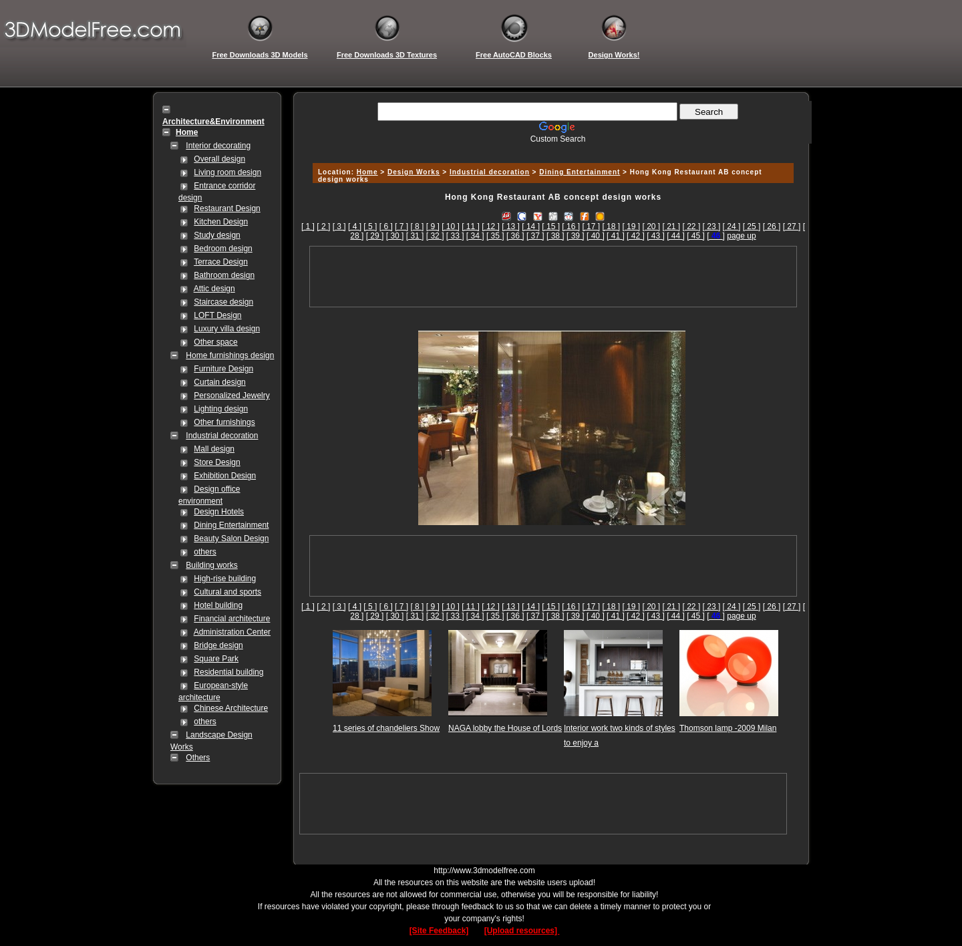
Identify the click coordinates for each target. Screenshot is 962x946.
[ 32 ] (435, 236)
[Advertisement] (551, 149)
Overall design (219, 159)
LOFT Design (217, 315)
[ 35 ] (495, 236)
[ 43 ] (656, 236)
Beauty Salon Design (231, 538)
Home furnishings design (230, 355)
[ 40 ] (596, 236)
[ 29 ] (375, 236)
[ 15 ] (551, 226)
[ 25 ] (752, 226)
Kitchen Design (221, 221)
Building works (211, 565)
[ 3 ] (339, 226)
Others (198, 757)
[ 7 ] (401, 226)
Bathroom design (224, 275)
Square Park (216, 658)
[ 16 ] (571, 226)
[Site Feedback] (439, 930)
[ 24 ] (732, 226)
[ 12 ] (491, 226)
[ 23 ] (712, 226)
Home (367, 172)
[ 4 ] (354, 226)
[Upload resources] (522, 930)
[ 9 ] (433, 226)
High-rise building (225, 578)
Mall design (214, 449)
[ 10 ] (451, 226)
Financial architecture (232, 618)
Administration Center (232, 632)
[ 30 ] (395, 236)
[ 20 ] (651, 226)
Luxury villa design (227, 328)
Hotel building (218, 605)
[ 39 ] (576, 236)
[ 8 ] (417, 226)
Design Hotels (219, 511)
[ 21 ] (672, 226)
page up (741, 236)
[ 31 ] (415, 236)
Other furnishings (224, 422)
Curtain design (219, 382)
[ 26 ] (772, 226)
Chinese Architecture (231, 708)
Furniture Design (223, 368)
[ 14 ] (531, 226)
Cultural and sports (227, 592)
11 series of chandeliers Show (386, 728)
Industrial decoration (222, 435)
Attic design (214, 288)
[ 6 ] (386, 226)
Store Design (217, 462)
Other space (215, 342)
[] (716, 236)
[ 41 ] (616, 236)
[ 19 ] (631, 226)
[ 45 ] (696, 236)
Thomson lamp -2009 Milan (727, 728)
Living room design (227, 172)
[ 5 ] (370, 226)
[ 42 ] (636, 236)
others (205, 552)
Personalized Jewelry (231, 395)
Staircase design (223, 302)
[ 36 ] (515, 236)
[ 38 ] (555, 236)
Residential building (228, 672)
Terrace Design (221, 262)
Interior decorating (218, 145)
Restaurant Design (227, 208)
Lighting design (221, 409)
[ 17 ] (591, 226)
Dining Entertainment (231, 525)
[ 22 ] (692, 226)
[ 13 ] (511, 226)
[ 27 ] (792, 226)
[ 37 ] (535, 236)
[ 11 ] (471, 226)
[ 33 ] (455, 236)
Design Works (413, 172)
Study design (217, 235)
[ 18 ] (611, 226)
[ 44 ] (676, 236)
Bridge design (218, 645)
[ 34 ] (475, 236)
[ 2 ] (323, 226)
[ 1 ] (308, 226)
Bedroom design (223, 248)
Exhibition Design (225, 475)
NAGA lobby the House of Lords (505, 728)
